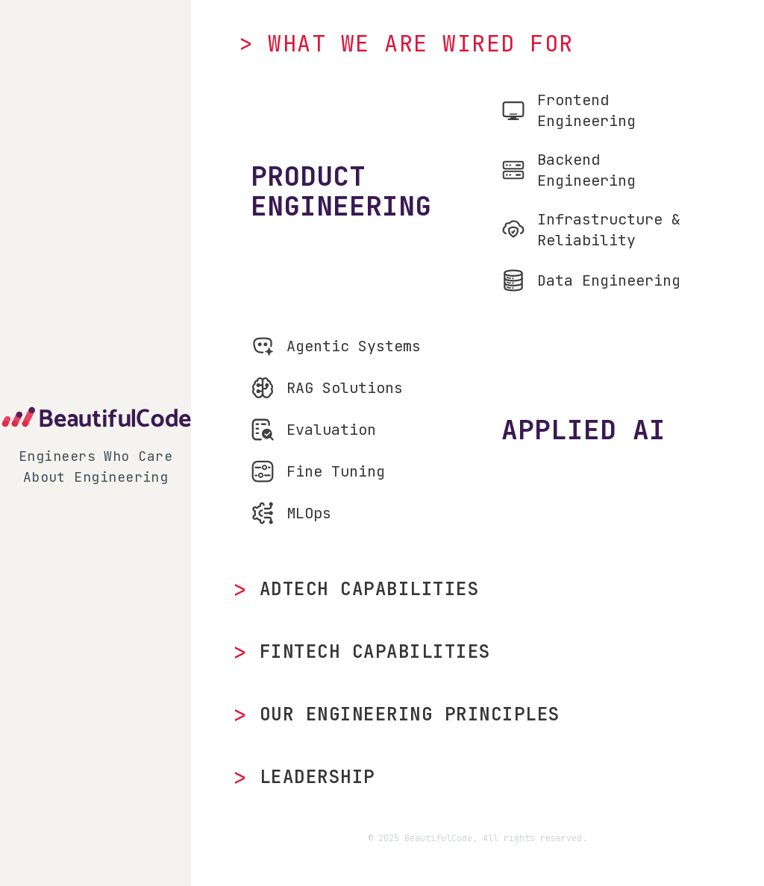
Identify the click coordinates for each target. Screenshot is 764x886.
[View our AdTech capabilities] (477, 589)
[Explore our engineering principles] (477, 714)
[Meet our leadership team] (477, 777)
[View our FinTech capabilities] (477, 651)
